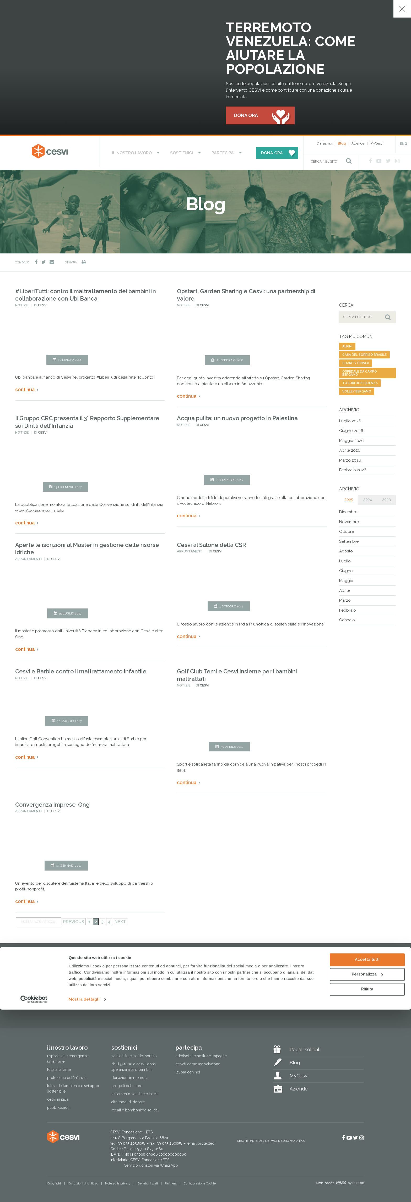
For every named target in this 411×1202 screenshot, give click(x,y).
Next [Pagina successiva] (120, 919)
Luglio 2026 (350, 419)
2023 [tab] (386, 497)
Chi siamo (324, 144)
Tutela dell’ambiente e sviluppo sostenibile (73, 1087)
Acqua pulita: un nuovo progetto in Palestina (237, 416)
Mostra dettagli (84, 1191)
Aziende (357, 144)
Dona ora (246, 116)
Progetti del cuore (126, 1084)
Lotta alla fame (59, 1067)
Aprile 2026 (349, 448)
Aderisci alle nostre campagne (201, 1054)
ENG (403, 144)
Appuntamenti (28, 557)
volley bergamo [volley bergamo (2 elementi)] (356, 389)
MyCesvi (376, 144)
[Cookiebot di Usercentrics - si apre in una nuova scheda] (34, 1192)
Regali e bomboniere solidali (135, 1108)
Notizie (22, 303)
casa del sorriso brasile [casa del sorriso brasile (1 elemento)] (364, 352)
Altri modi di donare (128, 1100)
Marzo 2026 (350, 458)
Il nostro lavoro (141, 152)
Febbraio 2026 (352, 468)
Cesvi (42, 303)
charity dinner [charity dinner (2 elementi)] (355, 361)
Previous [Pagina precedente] (73, 919)
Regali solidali (305, 1047)
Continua (25, 387)
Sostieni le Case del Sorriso (134, 1054)
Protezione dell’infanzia (66, 1076)
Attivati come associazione (198, 1062)
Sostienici (182, 152)
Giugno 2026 (351, 428)
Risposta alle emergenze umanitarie (67, 1056)
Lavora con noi (188, 1070)
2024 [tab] (367, 497)
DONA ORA (258, 152)
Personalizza (367, 1166)
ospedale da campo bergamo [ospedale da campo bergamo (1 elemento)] (359, 371)
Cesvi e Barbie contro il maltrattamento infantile (81, 669)
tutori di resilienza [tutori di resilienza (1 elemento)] (360, 381)
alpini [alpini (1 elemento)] (347, 344)
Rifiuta (367, 1181)
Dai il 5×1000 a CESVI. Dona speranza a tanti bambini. (133, 1065)
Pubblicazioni (58, 1106)
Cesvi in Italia (57, 1097)
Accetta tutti (367, 1152)
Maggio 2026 (351, 438)
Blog (342, 144)
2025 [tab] (348, 497)
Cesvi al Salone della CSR (211, 542)
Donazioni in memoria (129, 1076)
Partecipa (214, 152)
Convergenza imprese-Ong (52, 802)
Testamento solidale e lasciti (134, 1092)
